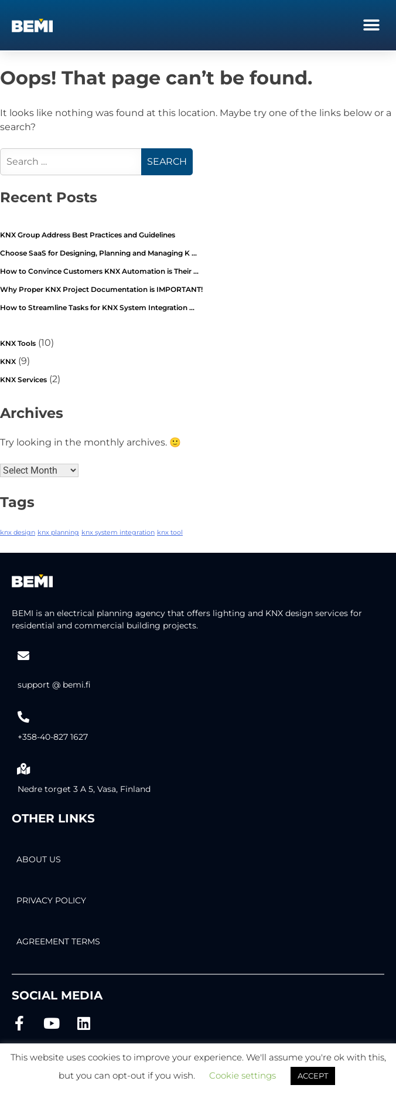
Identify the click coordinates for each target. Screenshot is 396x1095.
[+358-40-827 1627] (23, 717)
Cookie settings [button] (242, 1075)
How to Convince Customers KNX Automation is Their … (99, 271)
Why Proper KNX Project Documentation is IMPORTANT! (101, 289)
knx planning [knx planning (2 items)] (58, 532)
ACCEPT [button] (313, 1075)
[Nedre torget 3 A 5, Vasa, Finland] (23, 769)
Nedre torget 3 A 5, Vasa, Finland (84, 789)
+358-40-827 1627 (53, 737)
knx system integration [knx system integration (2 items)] (118, 532)
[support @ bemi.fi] (23, 656)
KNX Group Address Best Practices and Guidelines (87, 234)
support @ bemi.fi (54, 684)
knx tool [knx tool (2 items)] (170, 532)
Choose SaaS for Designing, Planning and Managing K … (98, 253)
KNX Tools (18, 343)
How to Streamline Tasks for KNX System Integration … (97, 307)
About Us (38, 859)
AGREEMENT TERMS (58, 941)
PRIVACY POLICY (51, 900)
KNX (8, 361)
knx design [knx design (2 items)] (17, 532)
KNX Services (23, 379)
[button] (371, 25)
